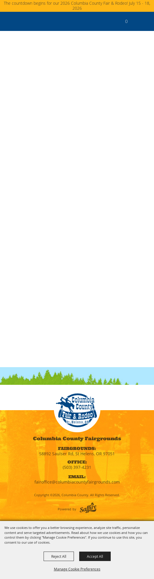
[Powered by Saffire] (88, 507)
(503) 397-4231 (77, 467)
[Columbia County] (10, 21)
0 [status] (126, 21)
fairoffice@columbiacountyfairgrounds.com (77, 482)
